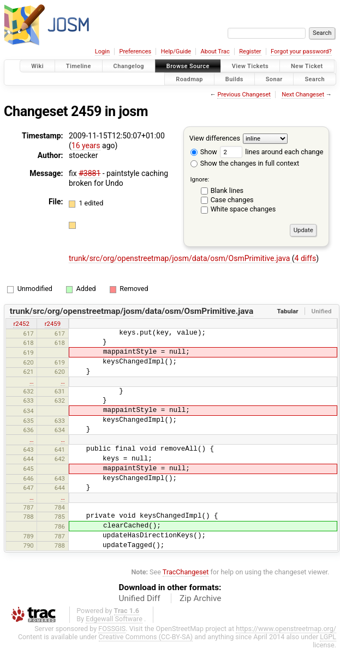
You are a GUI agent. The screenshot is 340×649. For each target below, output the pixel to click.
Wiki (37, 66)
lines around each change (271, 152)
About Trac (215, 51)
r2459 (53, 323)
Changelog (129, 66)
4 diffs (306, 258)
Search (315, 78)
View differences (214, 138)
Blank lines (227, 190)
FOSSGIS (112, 628)
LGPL (328, 637)
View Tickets (250, 66)
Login (102, 51)
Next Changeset (303, 94)
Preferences (135, 51)
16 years (85, 145)
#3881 (89, 173)
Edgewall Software (114, 619)
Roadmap (189, 78)
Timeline (78, 66)
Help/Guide (176, 51)
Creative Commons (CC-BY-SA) (146, 637)
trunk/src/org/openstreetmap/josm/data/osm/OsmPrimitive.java (180, 258)
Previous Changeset (243, 94)
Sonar (274, 78)
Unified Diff (139, 598)
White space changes (243, 209)
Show (203, 152)
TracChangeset (186, 572)
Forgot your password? (301, 51)
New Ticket (307, 66)
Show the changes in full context (244, 163)
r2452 (21, 323)
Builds (234, 78)
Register (250, 51)
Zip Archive (200, 598)
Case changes (232, 200)
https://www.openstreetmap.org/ (286, 628)
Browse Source (188, 66)
